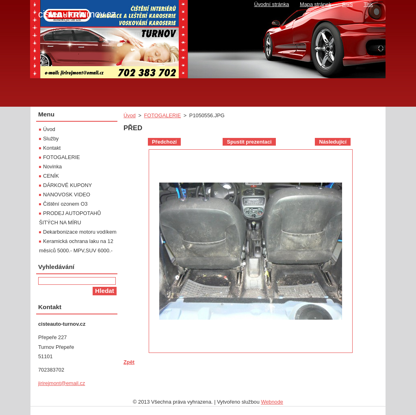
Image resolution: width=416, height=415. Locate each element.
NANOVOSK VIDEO (66, 194)
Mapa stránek (316, 4)
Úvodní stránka (271, 4)
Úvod (130, 115)
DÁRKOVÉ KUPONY (67, 185)
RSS (347, 4)
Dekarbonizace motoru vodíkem (80, 232)
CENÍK (51, 176)
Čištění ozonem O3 (65, 204)
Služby (50, 138)
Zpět (129, 362)
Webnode (272, 402)
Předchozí (164, 142)
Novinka (52, 166)
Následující (333, 142)
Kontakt (52, 148)
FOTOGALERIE (162, 115)
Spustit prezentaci (249, 142)
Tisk (368, 4)
